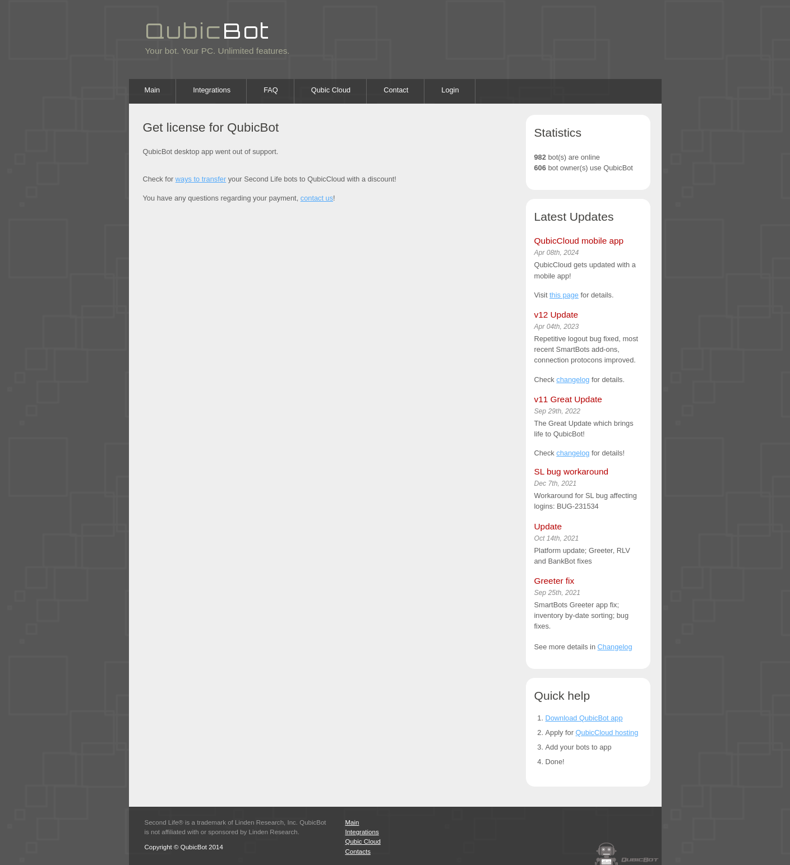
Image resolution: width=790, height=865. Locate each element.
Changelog (615, 647)
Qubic (208, 30)
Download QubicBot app (584, 718)
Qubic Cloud (330, 90)
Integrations (211, 90)
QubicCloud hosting (607, 732)
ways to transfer (200, 179)
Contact (396, 90)
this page (564, 295)
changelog (572, 379)
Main (152, 90)
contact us (317, 198)
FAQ (271, 90)
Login (450, 90)
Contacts (358, 851)
